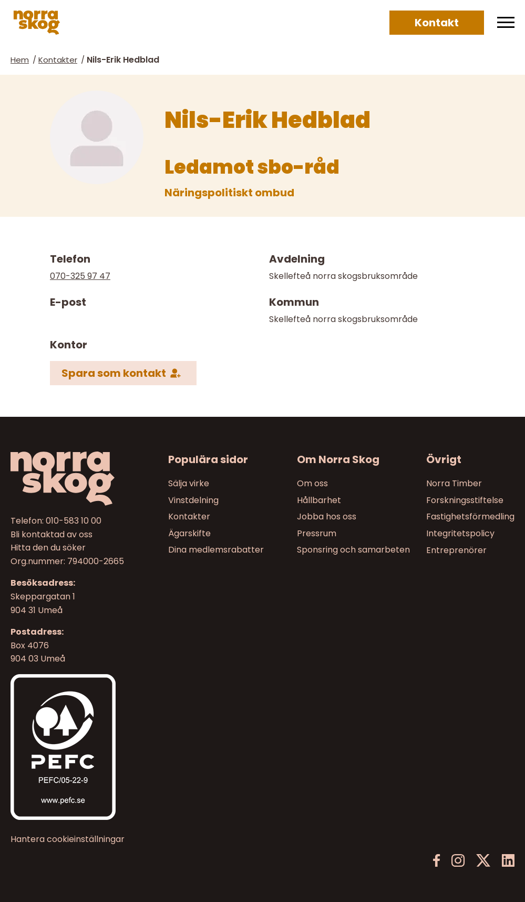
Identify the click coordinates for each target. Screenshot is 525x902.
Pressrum (316, 533)
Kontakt (437, 22)
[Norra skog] (37, 22)
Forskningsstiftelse (464, 500)
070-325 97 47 (80, 276)
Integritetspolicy (460, 533)
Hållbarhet (319, 500)
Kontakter (57, 59)
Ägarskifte (189, 533)
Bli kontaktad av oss (51, 534)
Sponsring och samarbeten (353, 550)
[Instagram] (458, 860)
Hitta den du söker (48, 548)
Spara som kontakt (113, 373)
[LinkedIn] (507, 860)
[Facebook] (436, 860)
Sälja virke (188, 483)
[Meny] (505, 22)
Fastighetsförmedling (470, 516)
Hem (20, 59)
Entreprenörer (456, 550)
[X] (483, 860)
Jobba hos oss (326, 516)
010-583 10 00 (73, 521)
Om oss (312, 483)
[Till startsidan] (69, 479)
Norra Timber (454, 483)
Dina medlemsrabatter (216, 550)
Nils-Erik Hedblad (123, 60)
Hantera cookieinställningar (68, 839)
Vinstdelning (193, 500)
